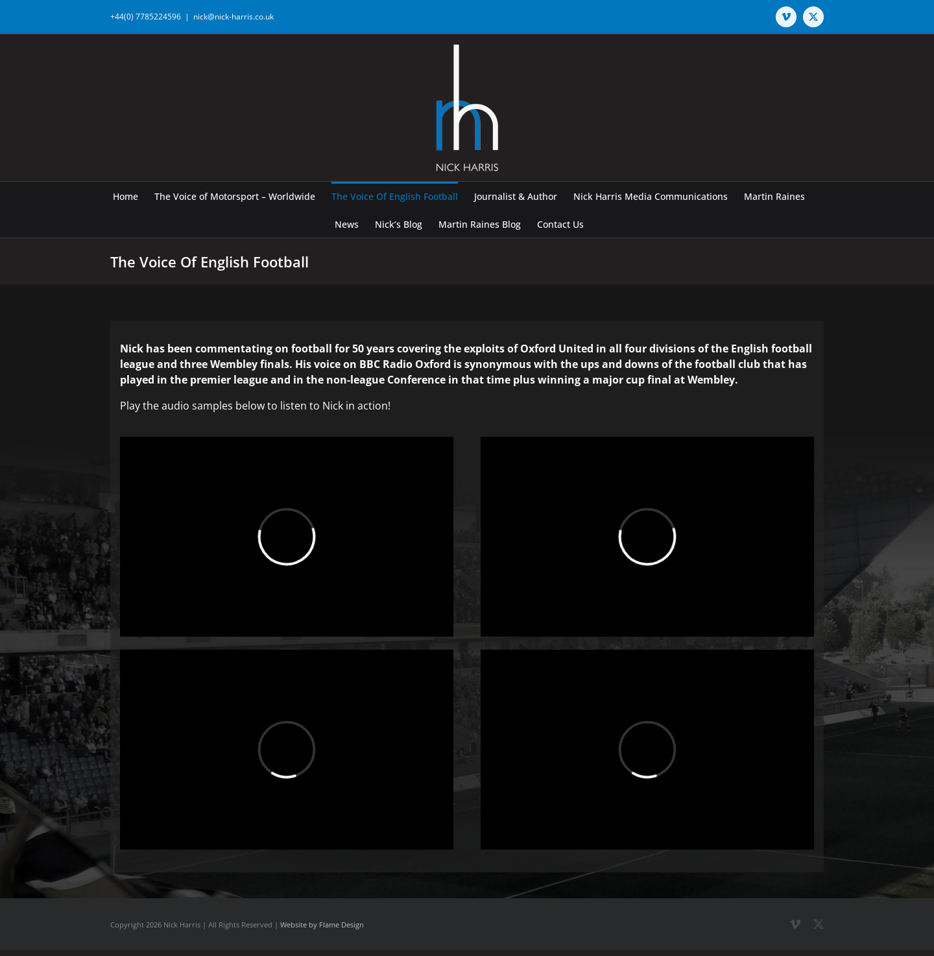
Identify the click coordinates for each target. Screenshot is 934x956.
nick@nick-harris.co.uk (233, 16)
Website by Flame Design (322, 924)
